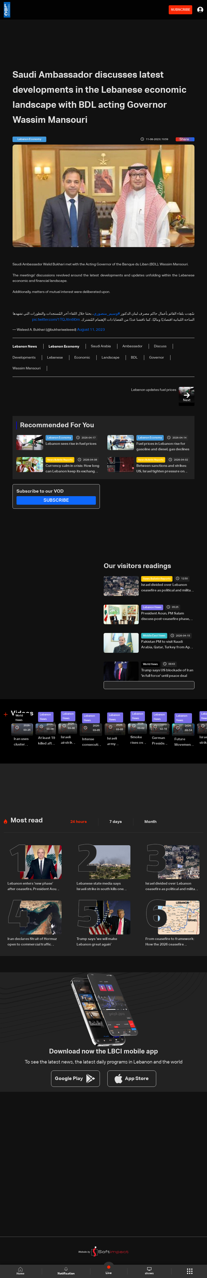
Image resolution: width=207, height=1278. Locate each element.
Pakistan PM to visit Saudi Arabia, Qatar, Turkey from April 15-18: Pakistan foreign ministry (167, 643)
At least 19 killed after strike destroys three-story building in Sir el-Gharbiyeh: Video (47, 739)
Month (146, 818)
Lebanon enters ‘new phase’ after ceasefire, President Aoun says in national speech (33, 883)
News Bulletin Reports (60, 458)
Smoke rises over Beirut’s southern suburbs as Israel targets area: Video (138, 738)
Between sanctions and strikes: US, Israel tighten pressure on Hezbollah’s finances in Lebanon (162, 467)
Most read (26, 817)
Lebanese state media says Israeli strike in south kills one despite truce (100, 883)
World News (150, 662)
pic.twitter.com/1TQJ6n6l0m (57, 319)
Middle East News (153, 633)
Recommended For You (55, 423)
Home (21, 1271)
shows (149, 1271)
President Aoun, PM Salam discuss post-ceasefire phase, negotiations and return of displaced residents (165, 614)
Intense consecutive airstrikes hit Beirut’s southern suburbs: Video (92, 740)
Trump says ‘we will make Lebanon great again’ (97, 936)
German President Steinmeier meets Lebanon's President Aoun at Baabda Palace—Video (160, 738)
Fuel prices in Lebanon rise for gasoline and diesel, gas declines (162, 444)
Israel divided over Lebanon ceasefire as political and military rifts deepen (167, 586)
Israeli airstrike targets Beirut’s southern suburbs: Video (68, 738)
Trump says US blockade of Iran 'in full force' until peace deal (167, 670)
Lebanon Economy (58, 436)
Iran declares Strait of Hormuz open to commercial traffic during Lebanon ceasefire (32, 937)
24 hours (77, 818)
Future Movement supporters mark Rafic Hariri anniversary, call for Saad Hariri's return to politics (184, 740)
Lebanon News (151, 605)
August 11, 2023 (90, 328)
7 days (112, 818)
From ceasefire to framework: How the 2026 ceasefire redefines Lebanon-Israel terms (171, 937)
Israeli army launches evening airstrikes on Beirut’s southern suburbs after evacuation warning (116, 739)
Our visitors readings (136, 564)
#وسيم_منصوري (108, 313)
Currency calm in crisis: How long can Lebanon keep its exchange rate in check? (72, 467)
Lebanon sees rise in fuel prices (71, 442)
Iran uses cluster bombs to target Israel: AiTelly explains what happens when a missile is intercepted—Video (23, 739)
